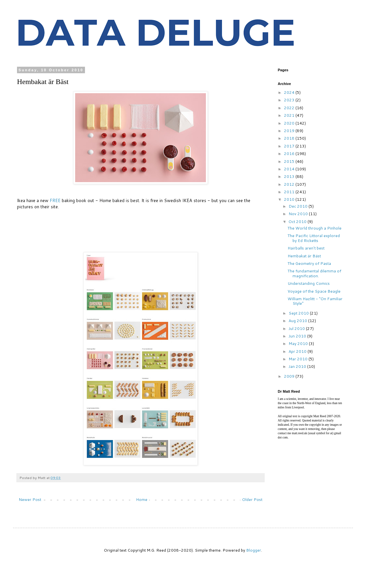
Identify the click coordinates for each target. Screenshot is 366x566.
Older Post (252, 499)
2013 (289, 176)
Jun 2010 (298, 336)
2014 (289, 169)
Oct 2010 (298, 221)
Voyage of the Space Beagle (314, 291)
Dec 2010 (298, 206)
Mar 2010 (298, 359)
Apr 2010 (298, 351)
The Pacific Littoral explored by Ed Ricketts (314, 238)
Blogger (253, 550)
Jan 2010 (298, 366)
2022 (289, 108)
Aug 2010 (298, 320)
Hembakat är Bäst (304, 256)
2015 (289, 161)
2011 (289, 192)
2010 (289, 199)
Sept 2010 (299, 313)
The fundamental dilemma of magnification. (314, 273)
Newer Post (30, 499)
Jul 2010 (297, 328)
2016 (289, 153)
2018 (289, 138)
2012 (289, 184)
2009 (289, 376)
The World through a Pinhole (314, 228)
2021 (289, 115)
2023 (289, 100)
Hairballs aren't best (306, 248)
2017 (289, 146)
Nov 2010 (299, 213)
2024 (289, 92)
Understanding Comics (309, 283)
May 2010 (299, 343)
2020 (289, 123)
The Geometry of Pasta (309, 263)
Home (141, 499)
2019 (289, 130)
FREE (55, 200)
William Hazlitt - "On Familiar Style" (315, 301)
